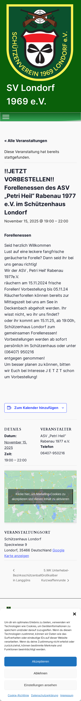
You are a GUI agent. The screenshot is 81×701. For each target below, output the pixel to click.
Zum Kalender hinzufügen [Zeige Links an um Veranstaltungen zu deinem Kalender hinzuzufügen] (36, 408)
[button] (74, 614)
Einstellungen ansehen (40, 685)
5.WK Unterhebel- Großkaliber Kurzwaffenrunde (55, 575)
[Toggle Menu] (5, 117)
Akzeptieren (40, 661)
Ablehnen (40, 673)
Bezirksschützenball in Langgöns (27, 577)
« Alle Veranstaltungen (25, 140)
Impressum (66, 695)
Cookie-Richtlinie (18, 695)
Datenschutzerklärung (44, 695)
